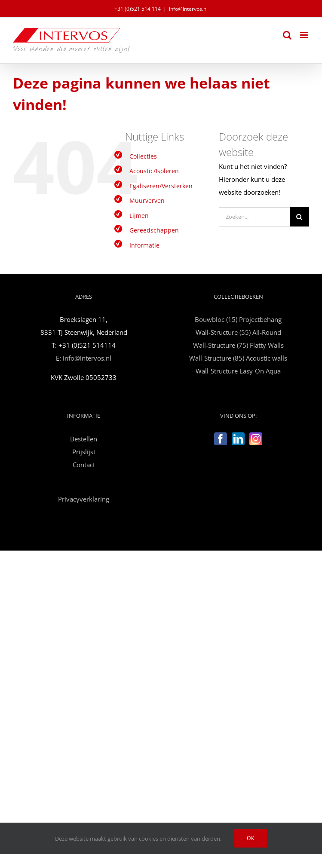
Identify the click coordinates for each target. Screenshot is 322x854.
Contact (84, 464)
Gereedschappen (154, 230)
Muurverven (147, 200)
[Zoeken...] (254, 217)
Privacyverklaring (83, 499)
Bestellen (83, 439)
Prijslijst (83, 451)
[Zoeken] (299, 217)
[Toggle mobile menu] (304, 35)
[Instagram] (255, 438)
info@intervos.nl (188, 8)
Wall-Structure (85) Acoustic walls (238, 358)
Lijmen (139, 215)
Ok (251, 838)
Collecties (143, 156)
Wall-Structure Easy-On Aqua (238, 371)
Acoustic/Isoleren (154, 171)
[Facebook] (220, 438)
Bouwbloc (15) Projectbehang (238, 319)
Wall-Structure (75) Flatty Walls (238, 345)
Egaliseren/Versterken (161, 186)
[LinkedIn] (238, 438)
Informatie (144, 245)
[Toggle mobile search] (287, 35)
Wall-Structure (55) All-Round (238, 332)
